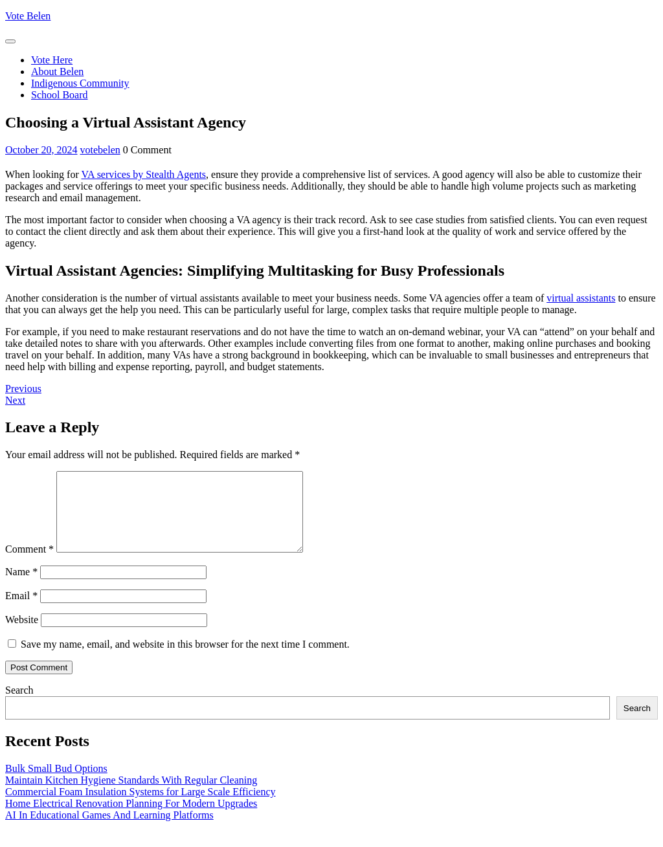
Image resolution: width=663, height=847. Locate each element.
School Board (59, 94)
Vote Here (52, 59)
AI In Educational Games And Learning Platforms (109, 830)
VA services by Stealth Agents (143, 174)
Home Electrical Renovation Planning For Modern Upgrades (131, 818)
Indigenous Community (80, 83)
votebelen (100, 149)
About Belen (57, 71)
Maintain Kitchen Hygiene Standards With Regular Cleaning (131, 795)
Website (21, 635)
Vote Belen (28, 15)
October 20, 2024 (41, 149)
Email (21, 611)
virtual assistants (580, 297)
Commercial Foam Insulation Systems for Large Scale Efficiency (140, 807)
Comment (29, 564)
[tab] (10, 41)
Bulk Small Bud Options (56, 783)
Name (21, 587)
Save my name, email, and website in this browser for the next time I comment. (185, 659)
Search (19, 705)
